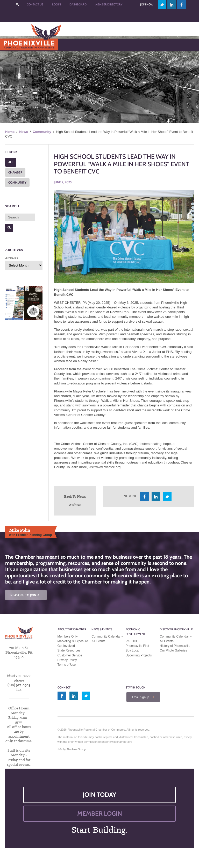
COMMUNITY (17, 182)
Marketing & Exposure (73, 641)
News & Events (101, 629)
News (23, 132)
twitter (162, 4)
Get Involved (66, 646)
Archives (11, 258)
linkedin (171, 4)
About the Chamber (72, 629)
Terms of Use (67, 664)
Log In (56, 4)
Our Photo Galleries (173, 650)
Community (42, 132)
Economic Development (135, 631)
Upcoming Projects (139, 655)
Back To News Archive (75, 500)
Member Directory (108, 4)
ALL (10, 162)
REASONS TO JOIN (25, 595)
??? (17, 4)
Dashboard (78, 4)
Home (10, 132)
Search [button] (9, 228)
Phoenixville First (137, 646)
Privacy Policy (67, 660)
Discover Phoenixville (176, 629)
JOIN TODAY (99, 794)
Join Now (146, 4)
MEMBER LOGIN (99, 813)
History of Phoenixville (175, 646)
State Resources (69, 650)
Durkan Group (76, 749)
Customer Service (70, 655)
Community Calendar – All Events (107, 639)
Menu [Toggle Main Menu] (12, 45)
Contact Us (35, 4)
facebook (181, 4)
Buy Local (132, 650)
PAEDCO (132, 641)
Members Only (68, 636)
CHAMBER (15, 172)
